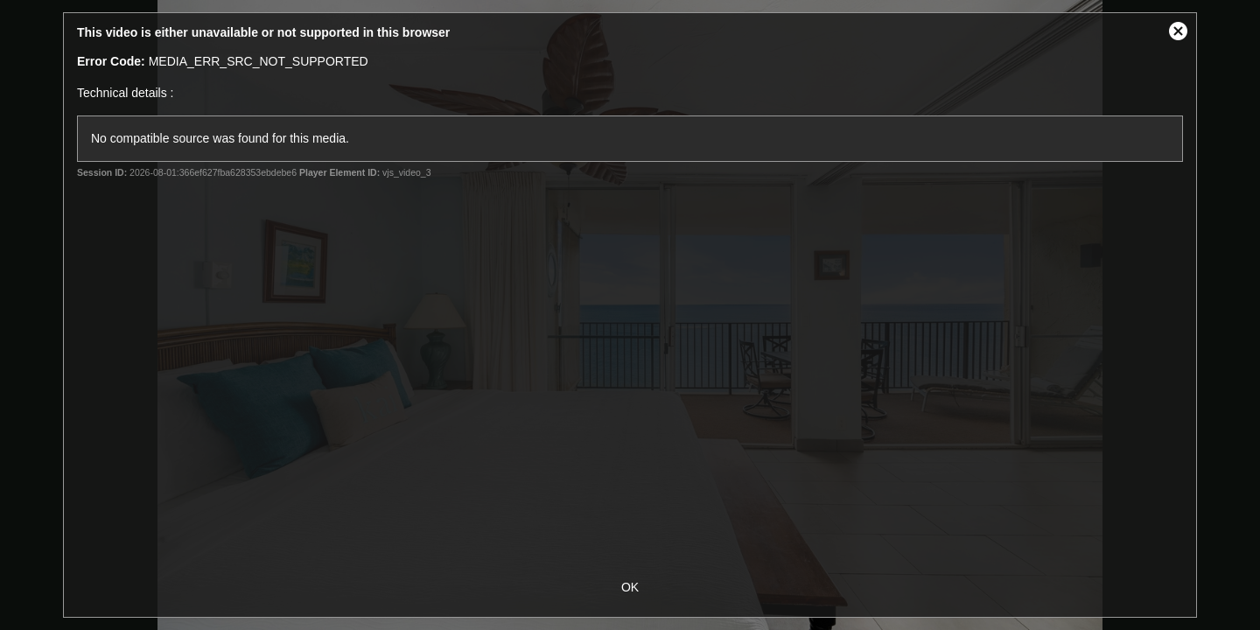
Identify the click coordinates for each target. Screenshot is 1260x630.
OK (630, 587)
